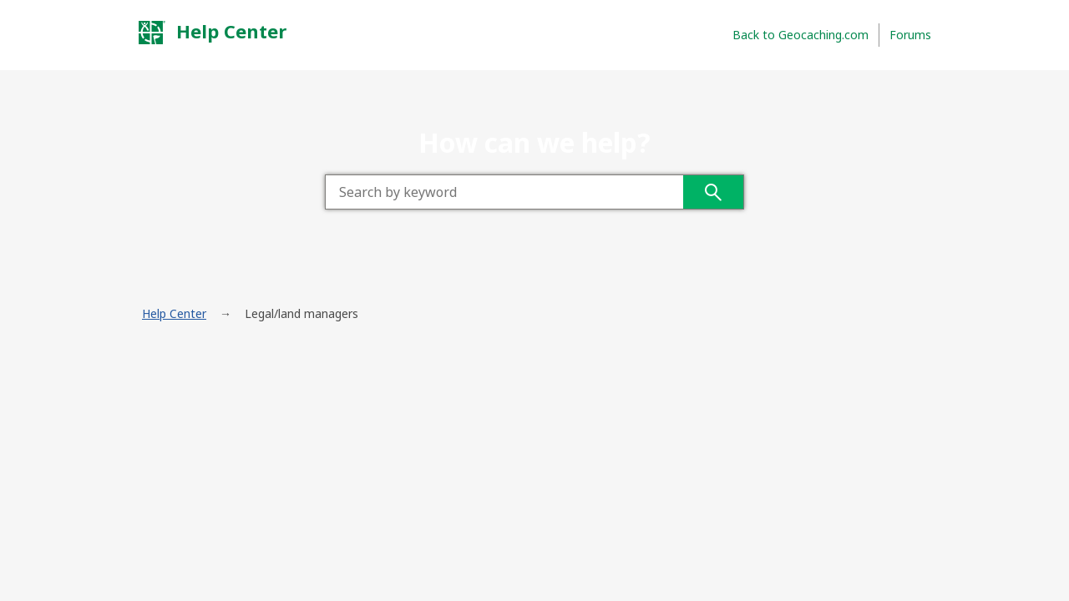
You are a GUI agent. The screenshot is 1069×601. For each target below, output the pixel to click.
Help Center (212, 31)
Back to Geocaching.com (800, 35)
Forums (910, 35)
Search (713, 192)
